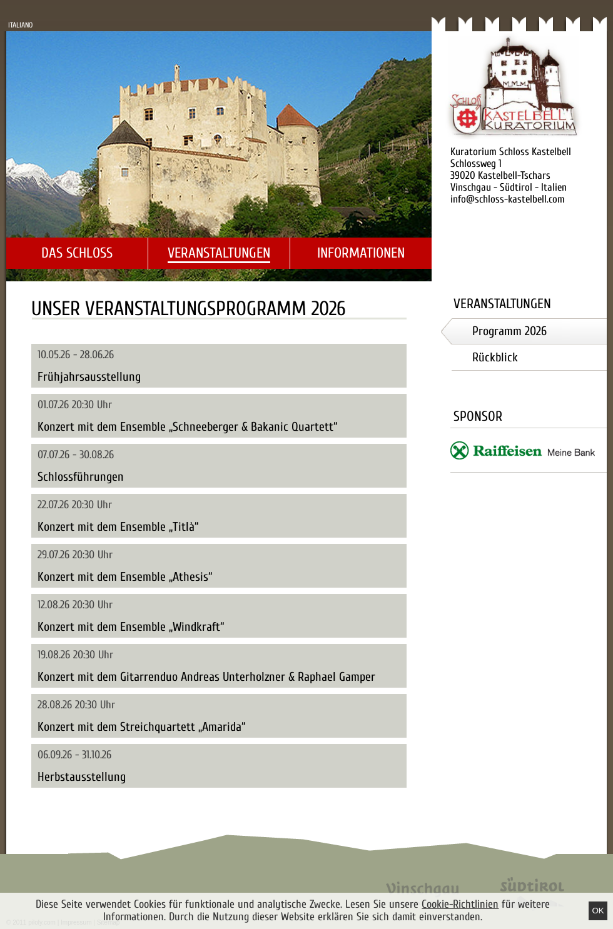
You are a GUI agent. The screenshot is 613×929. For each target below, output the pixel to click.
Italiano (20, 25)
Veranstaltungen (219, 252)
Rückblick (495, 357)
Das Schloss (77, 252)
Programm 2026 (509, 331)
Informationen (361, 252)
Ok (598, 910)
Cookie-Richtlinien (460, 904)
